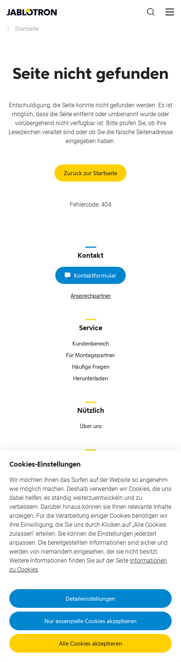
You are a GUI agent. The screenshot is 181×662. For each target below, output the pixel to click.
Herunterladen (90, 378)
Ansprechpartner (91, 296)
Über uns (91, 426)
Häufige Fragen (90, 367)
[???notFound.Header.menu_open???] (169, 12)
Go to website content (7, 7)
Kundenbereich (90, 343)
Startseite (22, 28)
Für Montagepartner (90, 355)
